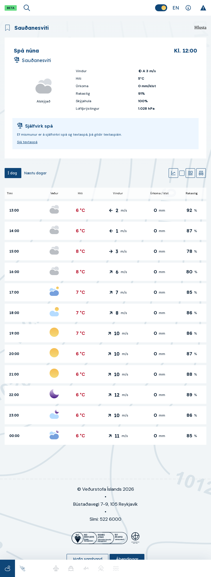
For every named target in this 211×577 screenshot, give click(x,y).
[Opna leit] (27, 8)
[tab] (13, 173)
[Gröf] (173, 173)
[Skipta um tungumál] (175, 8)
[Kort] (181, 173)
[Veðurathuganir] (201, 173)
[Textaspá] (190, 173)
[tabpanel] (105, 316)
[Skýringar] (188, 8)
